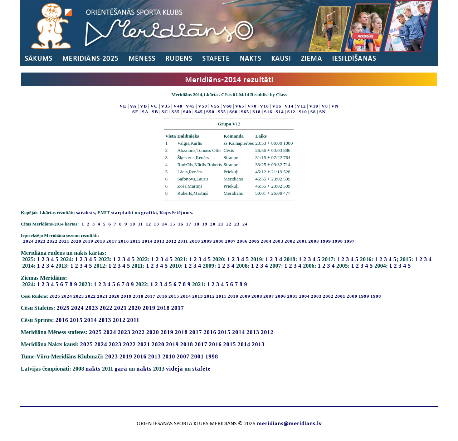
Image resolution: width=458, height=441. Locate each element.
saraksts (85, 212)
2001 (302, 241)
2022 (52, 241)
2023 (40, 241)
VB (143, 106)
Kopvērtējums (176, 212)
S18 (256, 111)
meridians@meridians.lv (289, 424)
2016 (123, 241)
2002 (289, 241)
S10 (303, 111)
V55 (214, 106)
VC (154, 106)
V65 (239, 106)
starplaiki (122, 212)
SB (155, 111)
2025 (54, 296)
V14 (288, 106)
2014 (147, 241)
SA (145, 111)
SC (164, 111)
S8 (313, 111)
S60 (233, 111)
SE (135, 111)
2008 (218, 241)
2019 (88, 241)
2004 (266, 241)
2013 (159, 241)
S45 (199, 111)
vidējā (174, 369)
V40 (178, 106)
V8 (325, 106)
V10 (313, 106)
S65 (245, 111)
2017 (111, 241)
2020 (76, 241)
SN (322, 111)
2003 (278, 241)
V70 (252, 106)
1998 (337, 241)
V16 (276, 106)
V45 (190, 106)
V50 (202, 106)
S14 (280, 111)
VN (335, 106)
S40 (187, 111)
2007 (230, 241)
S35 (175, 111)
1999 (325, 241)
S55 (222, 111)
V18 (264, 106)
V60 (227, 106)
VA (133, 106)
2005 (254, 241)
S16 (268, 111)
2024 (28, 241)
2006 (242, 241)
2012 (171, 241)
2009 (206, 241)
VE (123, 106)
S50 (210, 111)
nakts (93, 369)
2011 (183, 241)
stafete (201, 369)
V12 (301, 106)
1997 (349, 241)
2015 (135, 241)
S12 (291, 111)
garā (120, 369)
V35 (165, 106)
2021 (64, 241)
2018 (99, 241)
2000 (313, 241)
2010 (194, 241)
